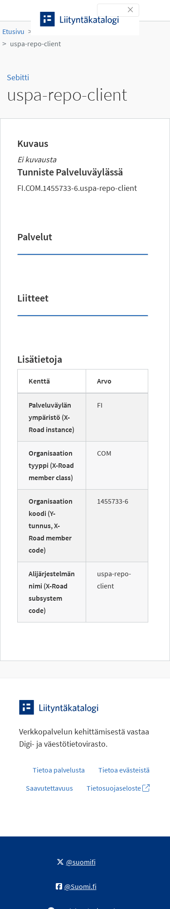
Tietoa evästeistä (124, 769)
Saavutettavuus (49, 787)
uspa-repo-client (35, 43)
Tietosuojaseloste (118, 787)
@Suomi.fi (76, 886)
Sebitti (18, 77)
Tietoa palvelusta (59, 769)
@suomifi (76, 861)
